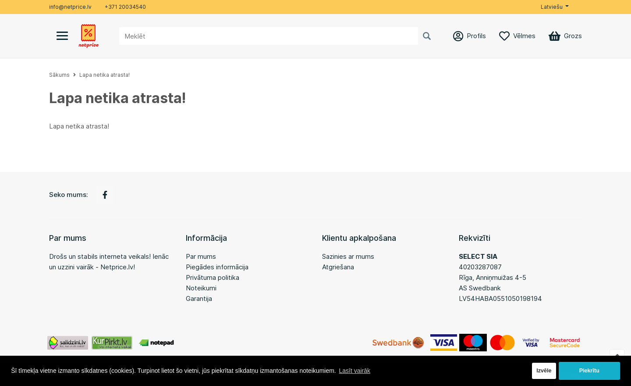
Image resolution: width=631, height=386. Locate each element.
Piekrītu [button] (589, 371)
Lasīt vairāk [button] (354, 370)
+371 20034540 (125, 7)
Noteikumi (201, 288)
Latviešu (552, 7)
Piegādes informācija (217, 267)
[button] (555, 7)
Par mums (201, 256)
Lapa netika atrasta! (104, 74)
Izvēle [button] (543, 371)
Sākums (59, 74)
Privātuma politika (212, 277)
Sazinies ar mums (348, 256)
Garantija (199, 298)
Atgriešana (338, 267)
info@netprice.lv (70, 7)
